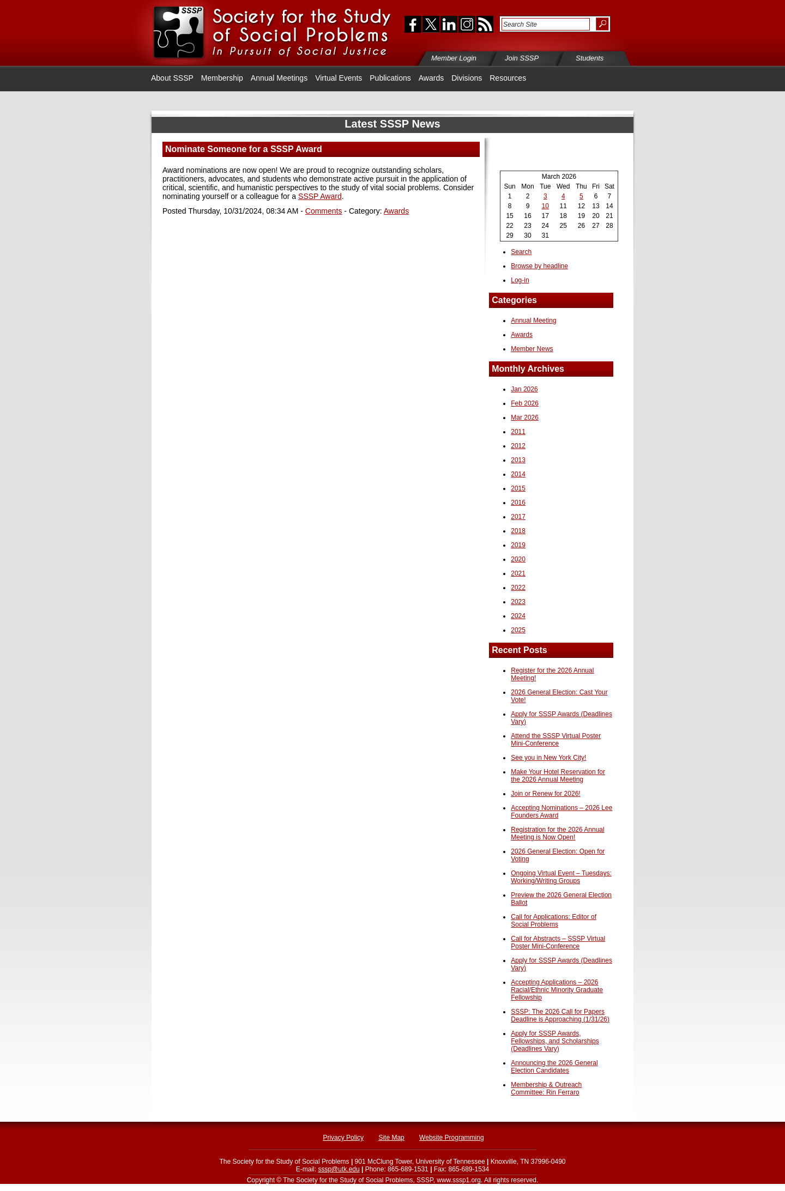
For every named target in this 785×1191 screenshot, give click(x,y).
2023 (518, 602)
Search (521, 252)
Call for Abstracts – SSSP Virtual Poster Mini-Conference (558, 942)
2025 (518, 630)
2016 (518, 502)
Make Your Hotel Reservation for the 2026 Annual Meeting (558, 775)
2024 (518, 616)
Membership (222, 78)
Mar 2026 (525, 417)
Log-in (520, 280)
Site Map (391, 1137)
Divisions (466, 78)
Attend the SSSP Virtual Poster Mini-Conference (556, 739)
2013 (518, 460)
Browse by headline (539, 266)
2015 (518, 488)
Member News (532, 349)
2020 (518, 559)
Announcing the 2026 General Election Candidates (554, 1066)
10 (545, 206)
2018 (518, 531)
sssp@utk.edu (338, 1169)
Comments (323, 211)
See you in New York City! (548, 757)
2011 (518, 432)
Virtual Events (338, 78)
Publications (390, 78)
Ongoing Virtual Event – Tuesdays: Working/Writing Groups (561, 877)
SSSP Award (320, 196)
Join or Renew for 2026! (545, 793)
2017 (518, 517)
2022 (518, 587)
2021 (518, 573)
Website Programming (451, 1137)
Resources (508, 78)
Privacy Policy (343, 1137)
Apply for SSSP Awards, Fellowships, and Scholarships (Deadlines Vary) (555, 1041)
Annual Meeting (533, 320)
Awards (431, 78)
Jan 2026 (524, 389)
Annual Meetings (279, 78)
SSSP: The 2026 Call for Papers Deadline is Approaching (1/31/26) (560, 1015)
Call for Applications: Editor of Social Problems (553, 920)
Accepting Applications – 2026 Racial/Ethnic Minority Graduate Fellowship (557, 989)
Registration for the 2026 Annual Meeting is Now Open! (557, 833)
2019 (518, 545)
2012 (518, 446)
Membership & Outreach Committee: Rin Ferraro (546, 1088)
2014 (518, 474)
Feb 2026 (525, 403)
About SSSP (172, 78)
